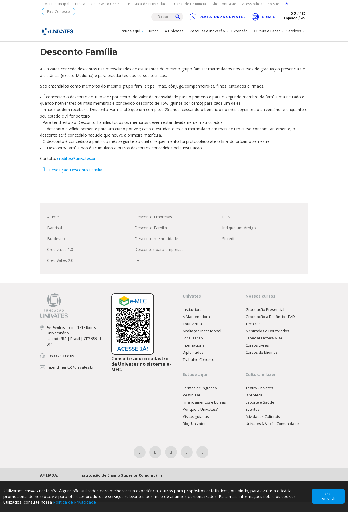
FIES (226, 226)
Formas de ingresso (200, 397)
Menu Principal (57, 3)
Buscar (178, 17)
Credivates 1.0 (60, 259)
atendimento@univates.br (71, 376)
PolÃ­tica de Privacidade (148, 3)
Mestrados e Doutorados (267, 340)
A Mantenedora (196, 326)
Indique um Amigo (239, 237)
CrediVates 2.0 (60, 270)
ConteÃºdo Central (106, 3)
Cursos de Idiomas (262, 362)
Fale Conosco (58, 11)
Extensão (242, 35)
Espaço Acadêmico (211, 48)
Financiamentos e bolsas (204, 411)
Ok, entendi (328, 496)
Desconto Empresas (153, 226)
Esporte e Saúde (260, 411)
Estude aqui (132, 35)
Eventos (253, 419)
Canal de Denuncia (190, 3)
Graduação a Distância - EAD (270, 326)
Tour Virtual (193, 333)
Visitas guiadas (196, 426)
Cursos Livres (257, 354)
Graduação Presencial (265, 319)
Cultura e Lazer (269, 35)
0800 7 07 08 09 (61, 365)
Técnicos (253, 333)
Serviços (296, 35)
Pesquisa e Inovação (210, 35)
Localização (193, 347)
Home (184, 48)
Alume (53, 226)
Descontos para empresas (159, 259)
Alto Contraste (224, 3)
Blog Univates (194, 433)
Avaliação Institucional (202, 340)
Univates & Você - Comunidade (272, 433)
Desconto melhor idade (156, 248)
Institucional (193, 319)
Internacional (194, 354)
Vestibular (191, 404)
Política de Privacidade (77, 502)
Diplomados (193, 362)
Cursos (155, 35)
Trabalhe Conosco (198, 369)
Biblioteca (254, 404)
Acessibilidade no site (260, 3)
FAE (138, 270)
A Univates (176, 35)
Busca (80, 3)
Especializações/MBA (264, 347)
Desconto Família (150, 237)
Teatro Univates (259, 397)
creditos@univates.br (76, 168)
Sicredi (228, 248)
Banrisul (54, 237)
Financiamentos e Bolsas (253, 48)
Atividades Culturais (263, 426)
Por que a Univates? (200, 419)
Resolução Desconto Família (71, 179)
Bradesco (56, 248)
